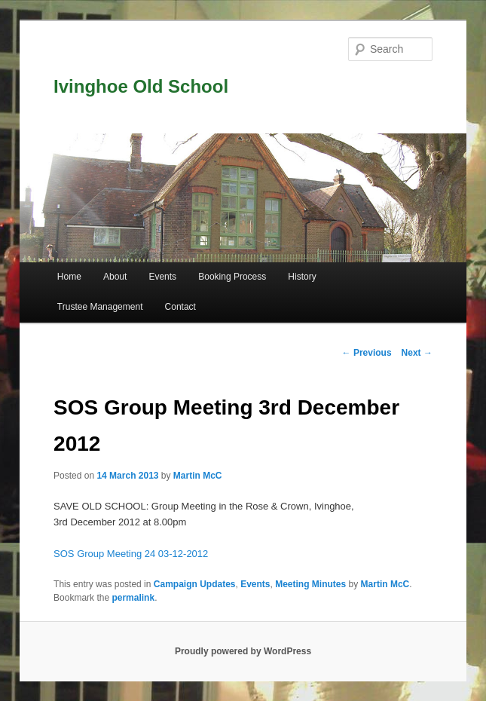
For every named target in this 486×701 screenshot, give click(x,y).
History (302, 276)
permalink (133, 597)
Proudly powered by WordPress (243, 651)
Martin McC (197, 475)
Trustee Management (100, 307)
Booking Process (232, 276)
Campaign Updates (195, 584)
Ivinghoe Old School (140, 86)
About (115, 276)
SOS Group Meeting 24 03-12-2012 (130, 553)
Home (69, 276)
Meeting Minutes (310, 584)
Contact (180, 307)
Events (162, 276)
